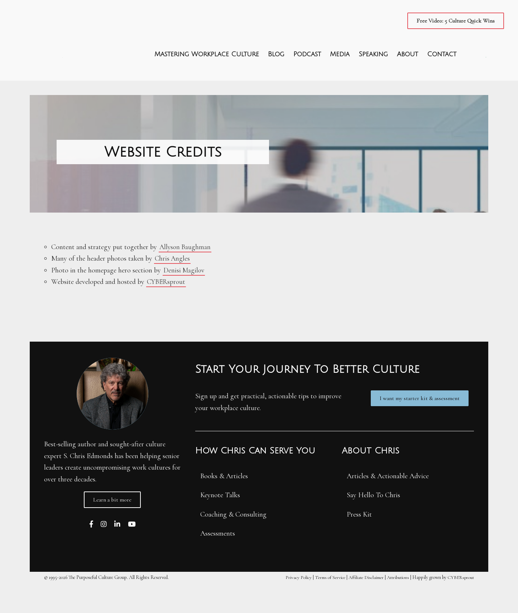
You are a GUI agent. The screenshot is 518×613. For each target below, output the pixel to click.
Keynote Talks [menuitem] (220, 525)
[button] (455, 21)
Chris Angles (173, 288)
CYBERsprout (167, 311)
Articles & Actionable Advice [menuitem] (388, 505)
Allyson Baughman (185, 276)
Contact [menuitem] (441, 69)
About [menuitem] (407, 69)
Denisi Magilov (184, 299)
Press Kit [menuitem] (359, 544)
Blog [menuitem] (276, 69)
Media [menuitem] (339, 69)
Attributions (394, 607)
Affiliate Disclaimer (359, 607)
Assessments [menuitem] (217, 563)
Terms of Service (321, 607)
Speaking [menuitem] (373, 69)
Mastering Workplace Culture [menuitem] (206, 69)
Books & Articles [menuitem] (224, 505)
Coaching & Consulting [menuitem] (233, 544)
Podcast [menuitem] (307, 69)
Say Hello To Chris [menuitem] (373, 525)
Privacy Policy (288, 607)
